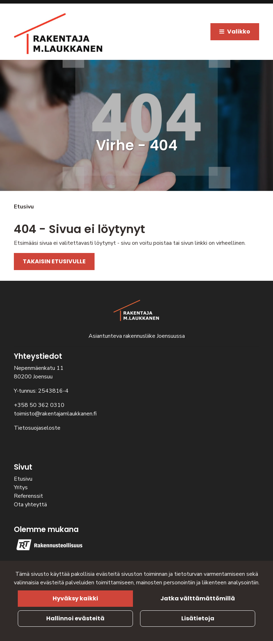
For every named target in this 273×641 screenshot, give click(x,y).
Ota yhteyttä (30, 504)
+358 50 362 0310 (39, 405)
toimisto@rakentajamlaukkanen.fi (55, 414)
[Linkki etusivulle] (58, 33)
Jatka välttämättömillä (197, 598)
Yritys (21, 487)
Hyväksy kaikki (75, 598)
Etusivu (23, 479)
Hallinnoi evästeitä (75, 618)
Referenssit (28, 496)
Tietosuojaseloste (37, 428)
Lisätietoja (197, 618)
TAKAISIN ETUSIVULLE (54, 261)
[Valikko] (234, 31)
